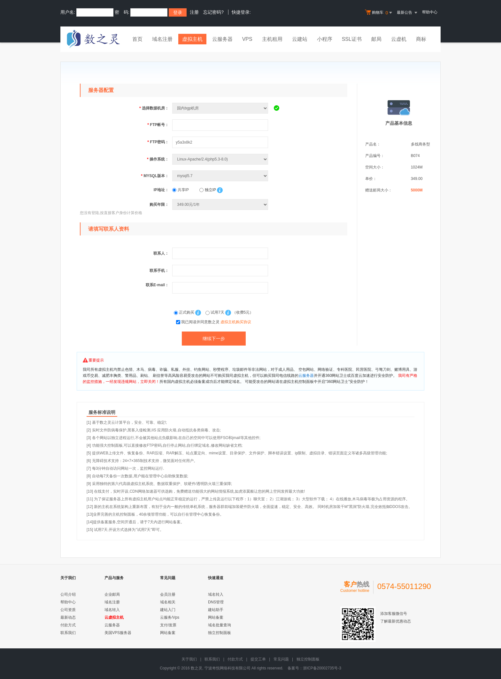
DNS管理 (216, 602)
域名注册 (162, 39)
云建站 (299, 39)
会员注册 (167, 594)
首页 (137, 39)
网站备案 (167, 632)
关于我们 (189, 659)
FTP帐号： (158, 125)
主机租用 (272, 39)
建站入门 (167, 610)
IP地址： (161, 190)
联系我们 (68, 632)
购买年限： (159, 204)
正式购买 (185, 312)
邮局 (376, 39)
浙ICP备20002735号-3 (322, 668)
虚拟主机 (192, 39)
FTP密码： (158, 142)
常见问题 (281, 659)
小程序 (324, 39)
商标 (421, 39)
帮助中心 (429, 12)
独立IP (207, 190)
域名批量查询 (219, 625)
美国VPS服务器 (117, 632)
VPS (247, 39)
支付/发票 (168, 625)
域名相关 (167, 602)
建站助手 (215, 610)
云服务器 (222, 39)
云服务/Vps (169, 617)
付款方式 (68, 625)
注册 (194, 12)
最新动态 (68, 617)
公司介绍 (68, 594)
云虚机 (398, 39)
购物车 (379, 13)
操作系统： (158, 159)
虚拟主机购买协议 (235, 322)
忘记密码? (213, 12)
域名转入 (112, 610)
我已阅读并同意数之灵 (216, 322)
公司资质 (68, 610)
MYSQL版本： (155, 176)
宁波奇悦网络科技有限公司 (227, 668)
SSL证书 (352, 39)
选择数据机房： (154, 108)
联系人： (161, 253)
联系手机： (159, 270)
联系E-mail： (157, 285)
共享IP (180, 190)
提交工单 (258, 659)
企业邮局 (112, 594)
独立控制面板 (219, 632)
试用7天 (215, 312)
